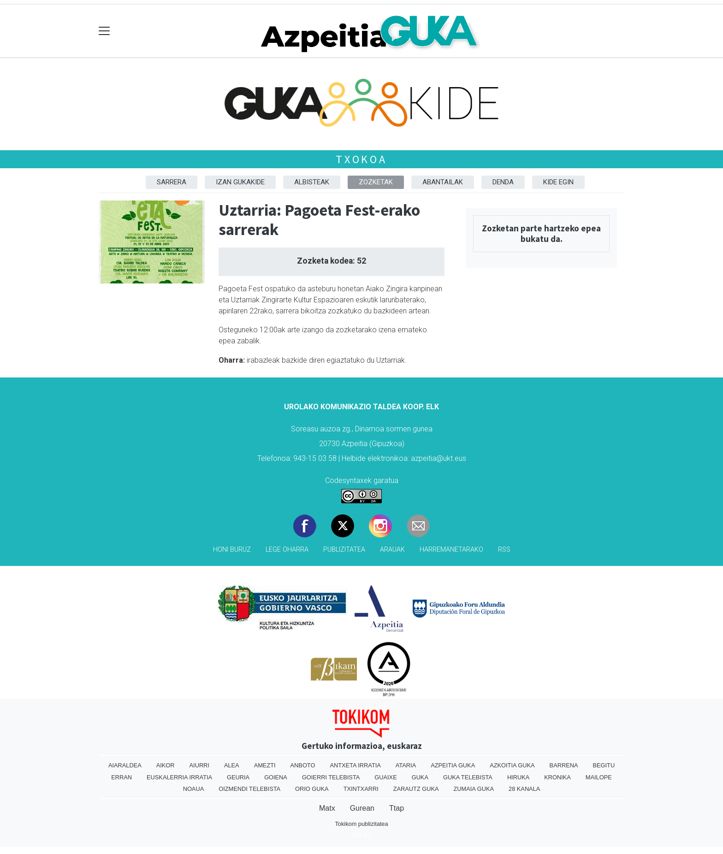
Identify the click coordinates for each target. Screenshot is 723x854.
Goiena (275, 777)
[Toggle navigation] (104, 31)
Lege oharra (287, 550)
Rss (504, 550)
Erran (121, 777)
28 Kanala (524, 788)
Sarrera (171, 182)
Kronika (557, 777)
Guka (420, 777)
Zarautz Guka (416, 788)
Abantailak (442, 182)
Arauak (392, 550)
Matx (327, 808)
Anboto (302, 765)
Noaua (193, 788)
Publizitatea (344, 550)
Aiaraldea (125, 765)
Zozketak (376, 182)
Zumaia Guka (474, 788)
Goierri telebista (331, 777)
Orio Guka (312, 788)
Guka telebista (467, 777)
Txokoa (361, 159)
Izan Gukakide (240, 182)
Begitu (604, 765)
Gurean (362, 808)
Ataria (406, 765)
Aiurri (199, 765)
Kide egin (558, 182)
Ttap (396, 808)
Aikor (165, 765)
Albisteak (311, 182)
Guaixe (385, 777)
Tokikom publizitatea (361, 823)
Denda (503, 182)
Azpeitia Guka (453, 765)
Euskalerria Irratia (179, 777)
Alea (231, 765)
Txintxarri (361, 788)
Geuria (238, 777)
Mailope (599, 777)
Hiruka (518, 777)
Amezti (265, 765)
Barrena (564, 765)
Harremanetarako (451, 550)
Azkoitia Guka (512, 765)
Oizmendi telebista (249, 788)
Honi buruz (232, 550)
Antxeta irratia (355, 765)
